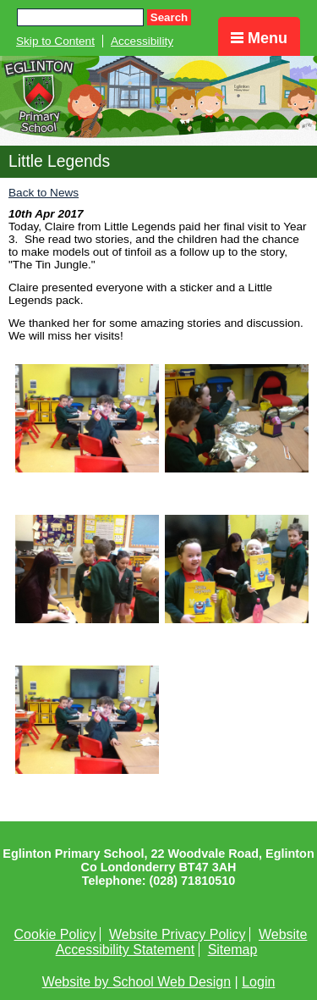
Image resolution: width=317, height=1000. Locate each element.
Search (169, 17)
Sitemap (233, 949)
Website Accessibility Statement (182, 942)
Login (258, 982)
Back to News (43, 192)
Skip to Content (55, 41)
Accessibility (142, 41)
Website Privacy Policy (177, 934)
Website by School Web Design (137, 982)
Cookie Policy (55, 934)
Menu (259, 38)
